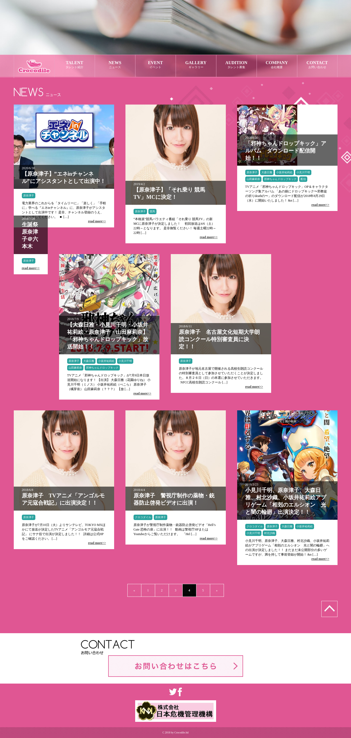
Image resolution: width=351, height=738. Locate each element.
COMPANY (277, 64)
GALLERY (196, 64)
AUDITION (236, 64)
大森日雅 (266, 172)
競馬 (152, 211)
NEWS (115, 64)
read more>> (97, 221)
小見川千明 (303, 172)
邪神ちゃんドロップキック (280, 179)
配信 (303, 179)
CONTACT (317, 64)
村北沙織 (269, 533)
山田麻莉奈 (253, 179)
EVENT (155, 64)
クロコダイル (143, 517)
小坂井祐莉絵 (284, 172)
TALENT (74, 64)
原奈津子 (28, 195)
